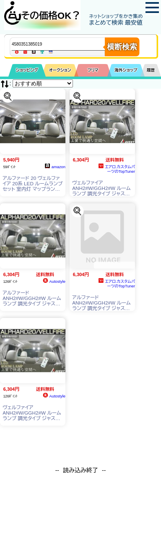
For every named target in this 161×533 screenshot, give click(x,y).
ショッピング (27, 70)
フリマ (93, 70)
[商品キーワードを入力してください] (65, 44)
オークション (60, 70)
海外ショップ (125, 70)
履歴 (151, 70)
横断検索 (122, 47)
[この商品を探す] (8, 96)
